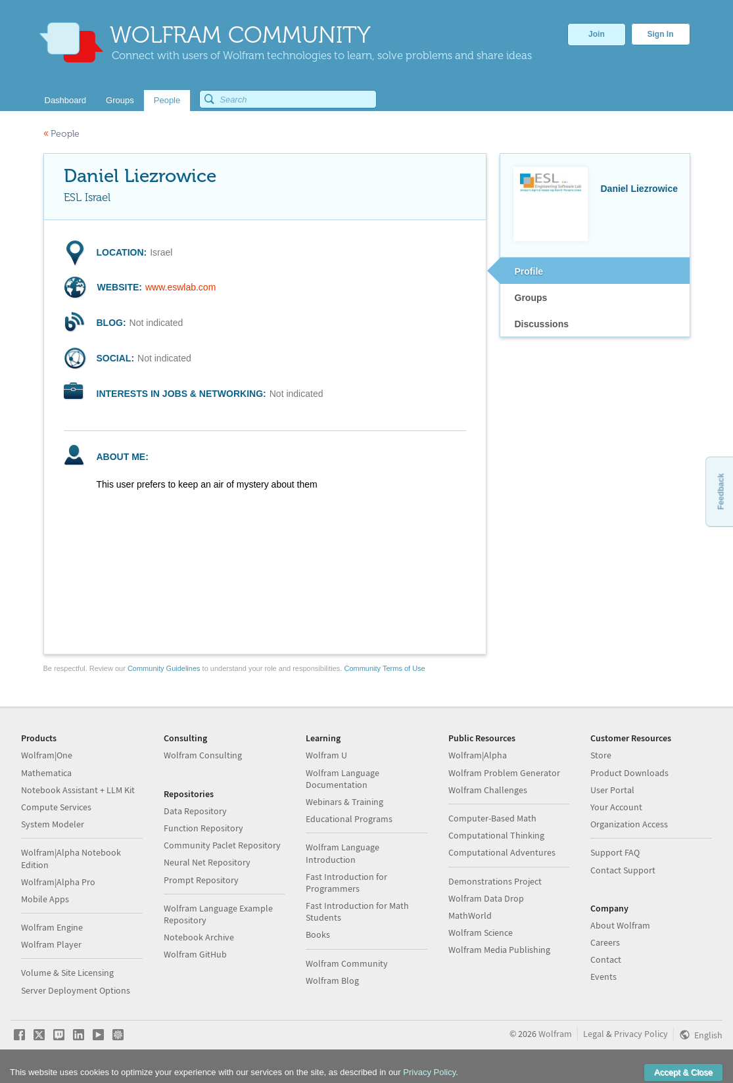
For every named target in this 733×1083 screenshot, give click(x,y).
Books (318, 934)
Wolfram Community (347, 963)
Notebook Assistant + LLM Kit (78, 790)
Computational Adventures (502, 852)
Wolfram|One (46, 755)
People (61, 133)
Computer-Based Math (492, 818)
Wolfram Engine (52, 927)
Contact (605, 959)
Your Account (616, 807)
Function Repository (203, 828)
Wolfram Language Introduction (342, 853)
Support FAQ (615, 852)
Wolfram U (326, 755)
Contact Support (622, 870)
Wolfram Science (480, 932)
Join (596, 34)
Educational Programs (349, 819)
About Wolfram (620, 925)
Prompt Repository (201, 880)
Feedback (720, 491)
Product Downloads (629, 773)
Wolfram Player (51, 944)
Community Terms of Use (384, 668)
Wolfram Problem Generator (504, 773)
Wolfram (555, 1034)
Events (603, 976)
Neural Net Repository (207, 862)
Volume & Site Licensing (67, 973)
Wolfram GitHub (195, 954)
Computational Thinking (496, 835)
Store (600, 755)
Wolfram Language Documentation (342, 779)
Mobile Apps (45, 899)
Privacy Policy (641, 1034)
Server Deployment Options (75, 990)
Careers (605, 942)
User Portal (612, 790)
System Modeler (52, 824)
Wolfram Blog (332, 980)
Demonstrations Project (495, 881)
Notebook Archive (199, 937)
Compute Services (56, 807)
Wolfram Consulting (203, 755)
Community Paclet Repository (222, 845)
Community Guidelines (164, 668)
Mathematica (46, 773)
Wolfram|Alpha (477, 755)
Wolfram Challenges (487, 790)
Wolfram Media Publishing (499, 950)
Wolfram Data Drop (486, 898)
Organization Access (629, 824)
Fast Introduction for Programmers (346, 882)
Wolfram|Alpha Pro (58, 882)
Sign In (661, 34)
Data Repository (195, 811)
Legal (593, 1034)
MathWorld (470, 915)
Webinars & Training (344, 802)
